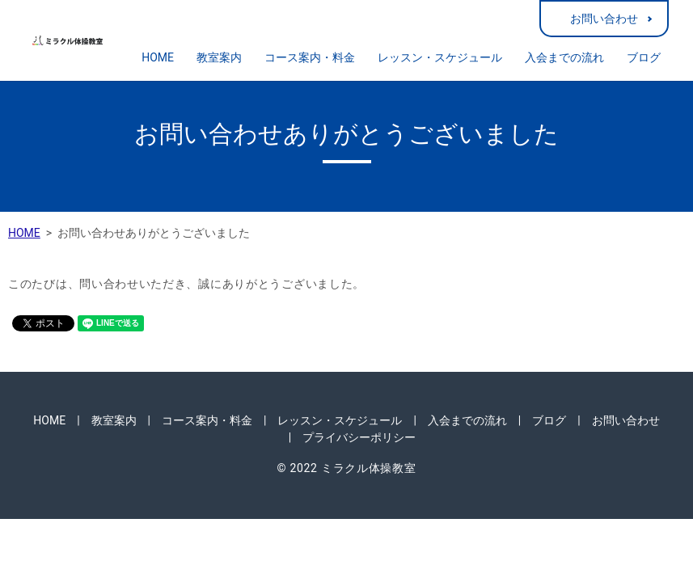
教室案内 (219, 57)
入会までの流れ (564, 57)
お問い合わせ (604, 18)
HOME (158, 57)
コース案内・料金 (309, 57)
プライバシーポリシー (359, 437)
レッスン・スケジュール (440, 57)
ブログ (644, 57)
